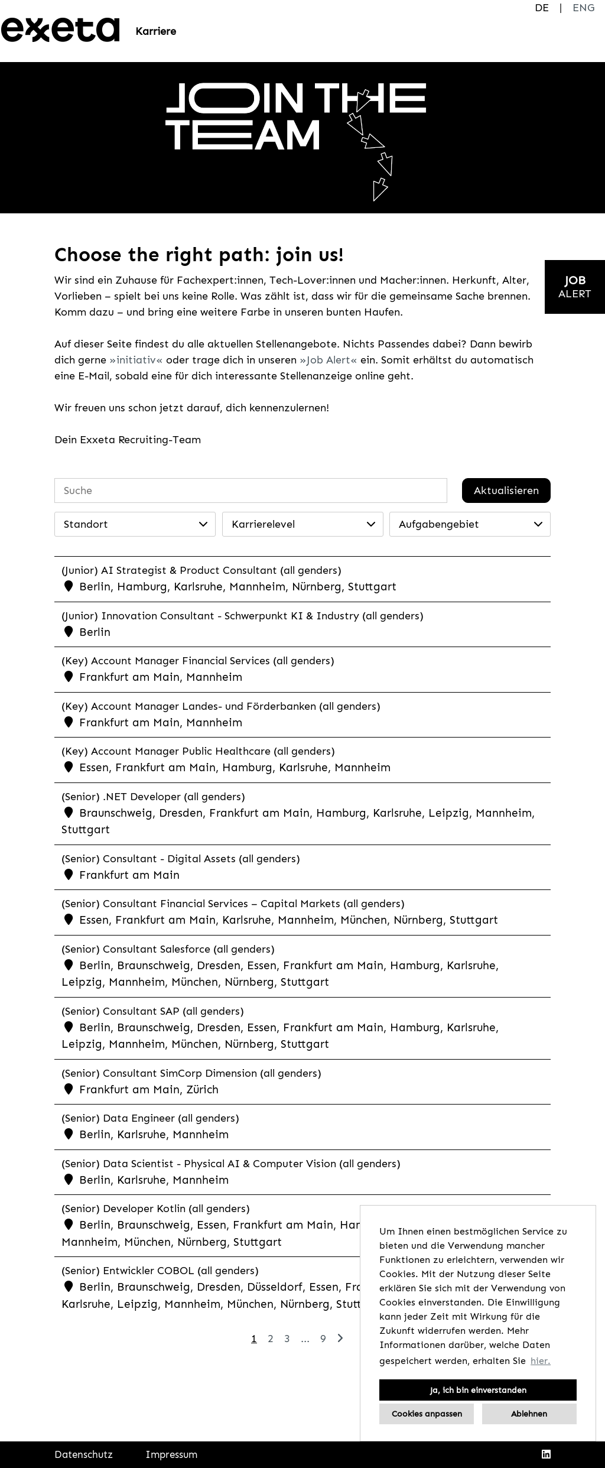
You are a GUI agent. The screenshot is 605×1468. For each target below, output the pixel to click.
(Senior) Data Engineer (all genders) (150, 1118)
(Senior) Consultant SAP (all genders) (152, 1011)
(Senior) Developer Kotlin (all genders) (155, 1208)
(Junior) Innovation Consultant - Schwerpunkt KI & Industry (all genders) (242, 615)
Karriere (155, 31)
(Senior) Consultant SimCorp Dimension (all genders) (191, 1073)
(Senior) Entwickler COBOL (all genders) (160, 1270)
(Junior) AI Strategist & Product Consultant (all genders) (201, 570)
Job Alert (328, 359)
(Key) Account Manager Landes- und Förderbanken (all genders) (220, 706)
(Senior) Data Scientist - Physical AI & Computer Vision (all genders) (231, 1163)
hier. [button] (541, 1360)
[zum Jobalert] (575, 287)
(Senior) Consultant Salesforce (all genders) (168, 949)
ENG (583, 7)
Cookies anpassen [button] (427, 1413)
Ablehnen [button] (529, 1413)
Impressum (171, 1454)
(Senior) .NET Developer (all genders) (153, 796)
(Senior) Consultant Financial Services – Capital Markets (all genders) (233, 903)
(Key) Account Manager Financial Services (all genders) (197, 660)
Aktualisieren (506, 490)
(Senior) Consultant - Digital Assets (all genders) (180, 858)
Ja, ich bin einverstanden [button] (478, 1390)
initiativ (136, 359)
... (305, 1338)
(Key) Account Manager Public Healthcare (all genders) (198, 751)
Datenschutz (83, 1454)
